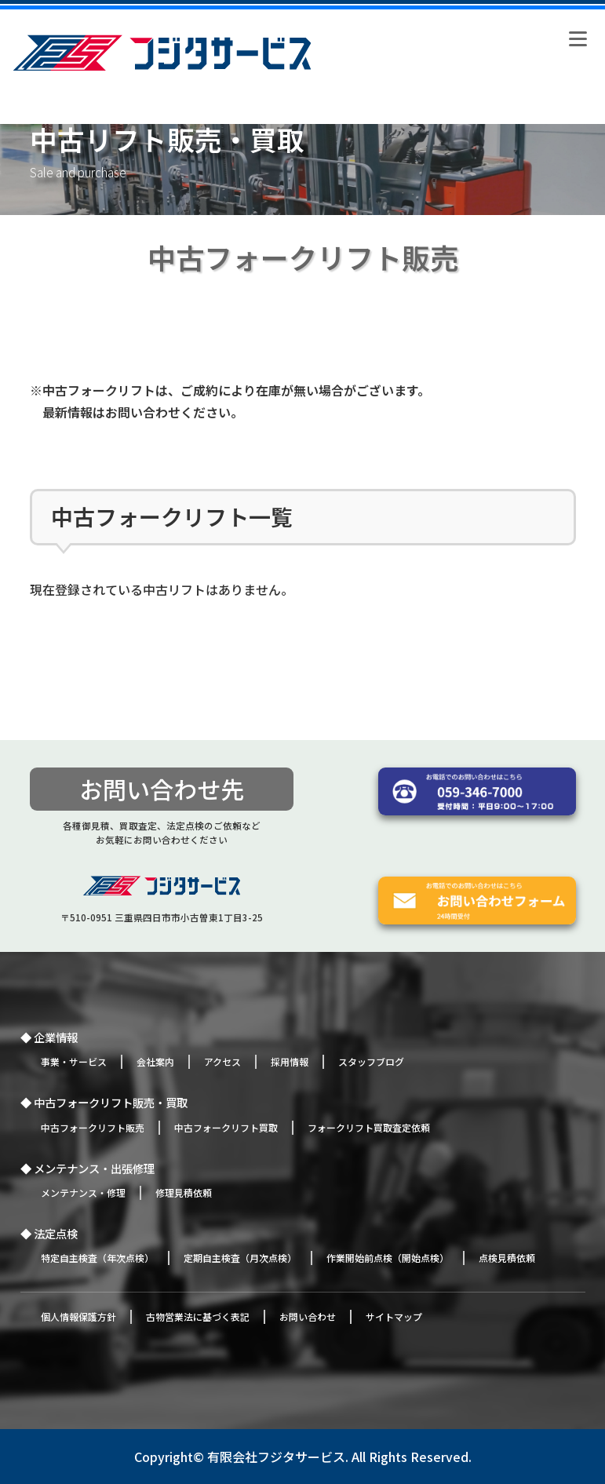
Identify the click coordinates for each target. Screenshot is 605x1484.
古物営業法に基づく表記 (198, 1316)
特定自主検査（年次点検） (97, 1257)
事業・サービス (74, 1061)
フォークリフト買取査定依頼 (369, 1127)
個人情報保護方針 (78, 1316)
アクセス (222, 1061)
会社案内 (155, 1061)
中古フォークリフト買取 (226, 1127)
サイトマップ (394, 1316)
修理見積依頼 (183, 1192)
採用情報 (289, 1061)
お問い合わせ (307, 1316)
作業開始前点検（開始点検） (387, 1257)
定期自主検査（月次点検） (240, 1257)
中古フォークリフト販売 (92, 1127)
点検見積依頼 (507, 1257)
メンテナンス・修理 (83, 1192)
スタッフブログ (371, 1061)
